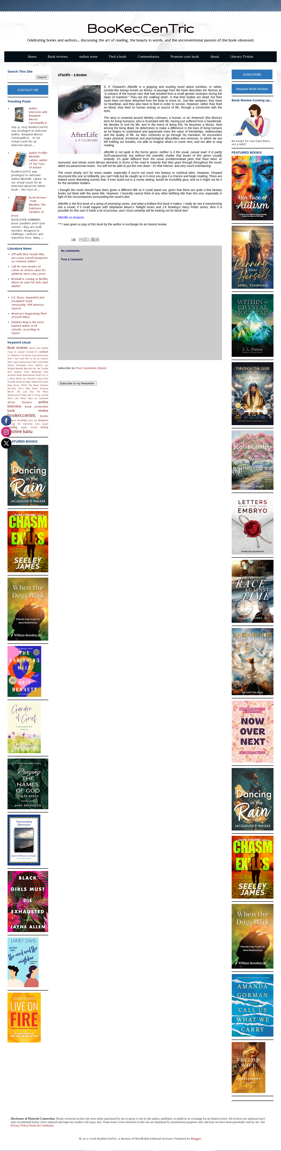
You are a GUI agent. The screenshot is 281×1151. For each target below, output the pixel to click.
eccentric (22, 420)
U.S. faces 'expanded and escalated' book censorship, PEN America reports (27, 303)
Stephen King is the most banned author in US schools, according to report (27, 327)
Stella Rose (36, 381)
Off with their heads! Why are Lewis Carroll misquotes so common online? (29, 258)
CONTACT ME (27, 90)
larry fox (33, 420)
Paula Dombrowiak (26, 375)
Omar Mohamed (32, 372)
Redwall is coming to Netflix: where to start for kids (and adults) (29, 282)
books (44, 416)
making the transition (20, 424)
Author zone (88, 57)
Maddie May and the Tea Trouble (31, 368)
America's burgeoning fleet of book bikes (29, 315)
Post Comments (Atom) (91, 368)
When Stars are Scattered (34, 398)
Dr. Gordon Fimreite (24, 352)
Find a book (117, 57)
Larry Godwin (35, 365)
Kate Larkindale (40, 362)
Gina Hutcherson (40, 355)
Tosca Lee (39, 395)
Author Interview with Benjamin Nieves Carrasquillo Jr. (38, 115)
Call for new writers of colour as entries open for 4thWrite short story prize (28, 270)
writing (44, 427)
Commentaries (148, 57)
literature (43, 420)
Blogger (196, 1138)
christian (12, 420)
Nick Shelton (15, 372)
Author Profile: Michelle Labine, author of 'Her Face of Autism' (38, 160)
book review (28, 411)
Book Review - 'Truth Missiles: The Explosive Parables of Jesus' (29, 206)
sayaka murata (29, 427)
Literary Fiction (241, 57)
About (214, 57)
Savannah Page (23, 381)
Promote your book (185, 57)
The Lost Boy (25, 391)
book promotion (36, 406)
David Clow (35, 348)
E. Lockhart (41, 351)
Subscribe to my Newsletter (77, 383)
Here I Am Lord (16, 358)
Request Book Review (252, 89)
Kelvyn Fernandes (17, 365)
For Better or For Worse (19, 355)
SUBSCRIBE (252, 74)
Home (32, 57)
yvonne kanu (20, 431)
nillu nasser (41, 424)
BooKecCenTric (140, 28)
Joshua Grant (25, 362)
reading (12, 427)
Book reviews (58, 57)
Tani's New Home (28, 388)
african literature (20, 402)
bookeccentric (22, 415)
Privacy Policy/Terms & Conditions (32, 1125)
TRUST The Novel (30, 385)
